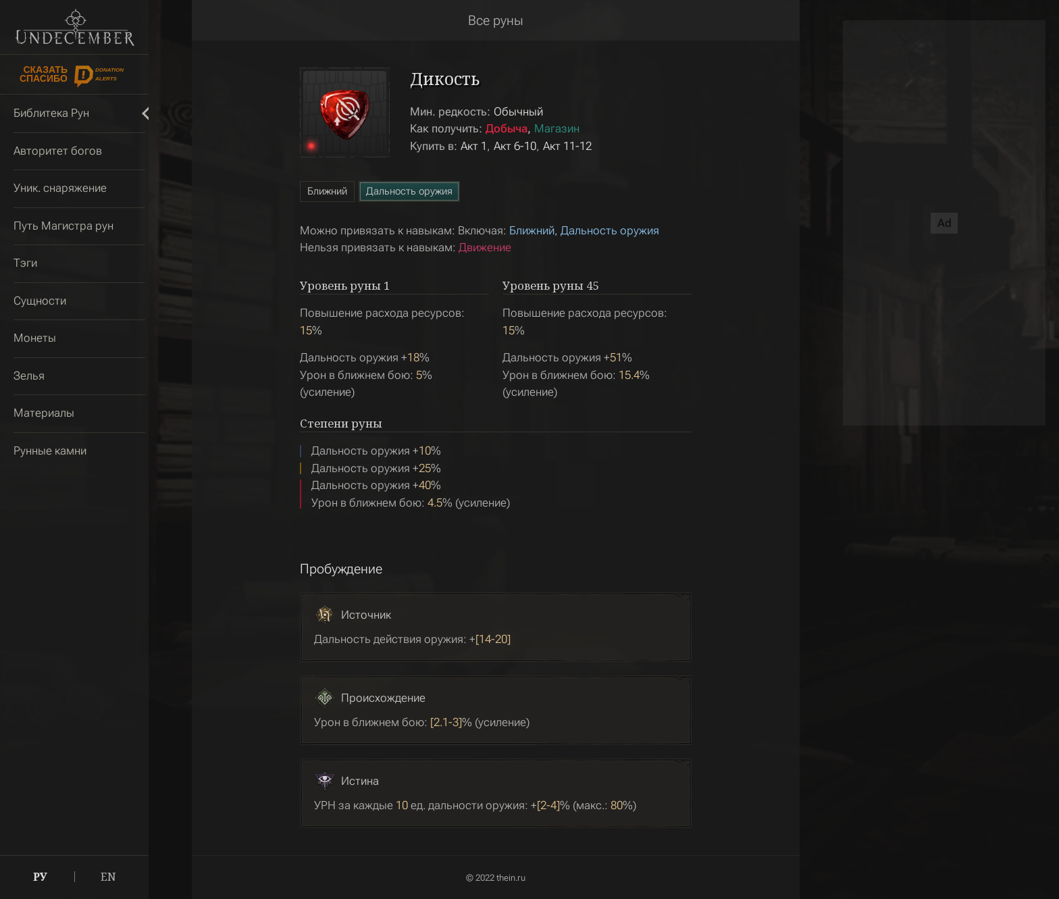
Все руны (495, 20)
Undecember (74, 27)
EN (108, 876)
